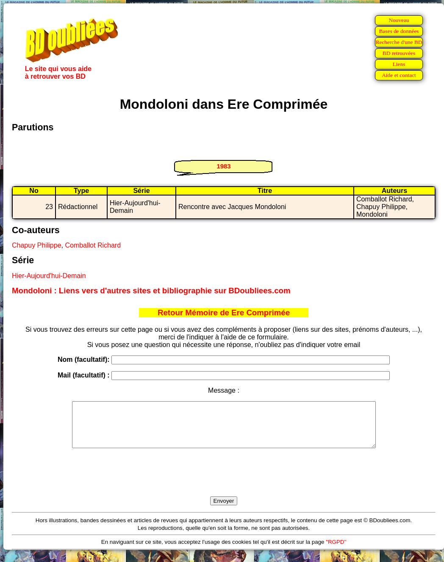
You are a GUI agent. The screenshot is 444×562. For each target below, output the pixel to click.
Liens (399, 64)
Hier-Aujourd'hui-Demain (49, 275)
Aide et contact (399, 75)
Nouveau (398, 20)
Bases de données (399, 31)
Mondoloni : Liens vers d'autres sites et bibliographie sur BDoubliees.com (151, 290)
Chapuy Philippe (36, 245)
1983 (223, 166)
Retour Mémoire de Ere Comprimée (224, 312)
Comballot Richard (93, 245)
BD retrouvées (399, 53)
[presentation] (223, 482)
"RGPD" (336, 551)
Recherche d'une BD (399, 42)
